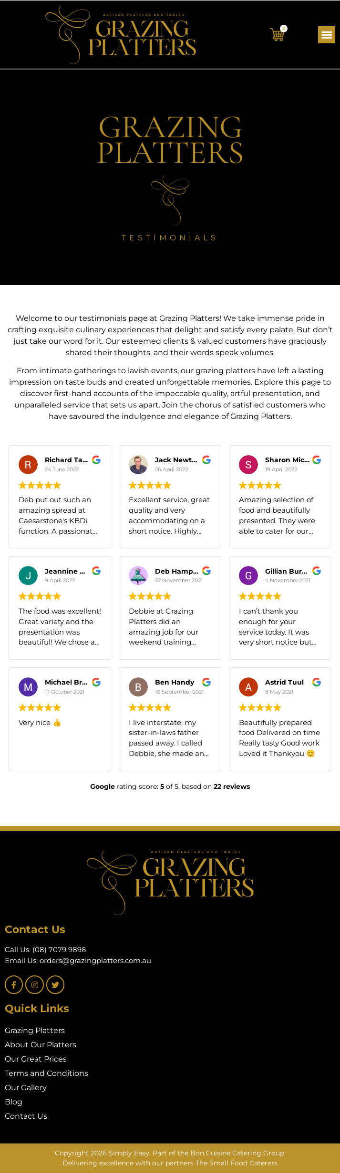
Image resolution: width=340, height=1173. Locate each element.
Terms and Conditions (46, 1073)
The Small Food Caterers (237, 1163)
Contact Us (26, 1116)
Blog (13, 1101)
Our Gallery (26, 1087)
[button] (326, 34)
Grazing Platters (35, 1030)
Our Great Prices (36, 1059)
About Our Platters (40, 1044)
